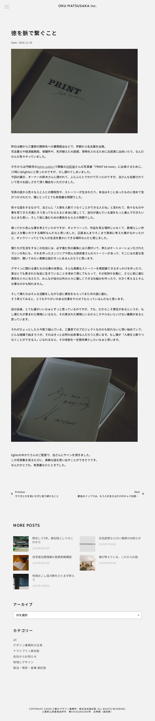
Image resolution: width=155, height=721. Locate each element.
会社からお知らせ (25, 656)
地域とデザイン (23, 662)
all (15, 640)
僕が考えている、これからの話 (118, 557)
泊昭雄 (70, 167)
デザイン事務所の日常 (27, 645)
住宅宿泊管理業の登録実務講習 (52, 557)
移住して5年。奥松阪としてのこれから (52, 540)
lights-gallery (45, 167)
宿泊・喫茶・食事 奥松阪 (29, 668)
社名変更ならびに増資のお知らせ (120, 538)
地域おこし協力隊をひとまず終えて (53, 578)
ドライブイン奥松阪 (26, 651)
